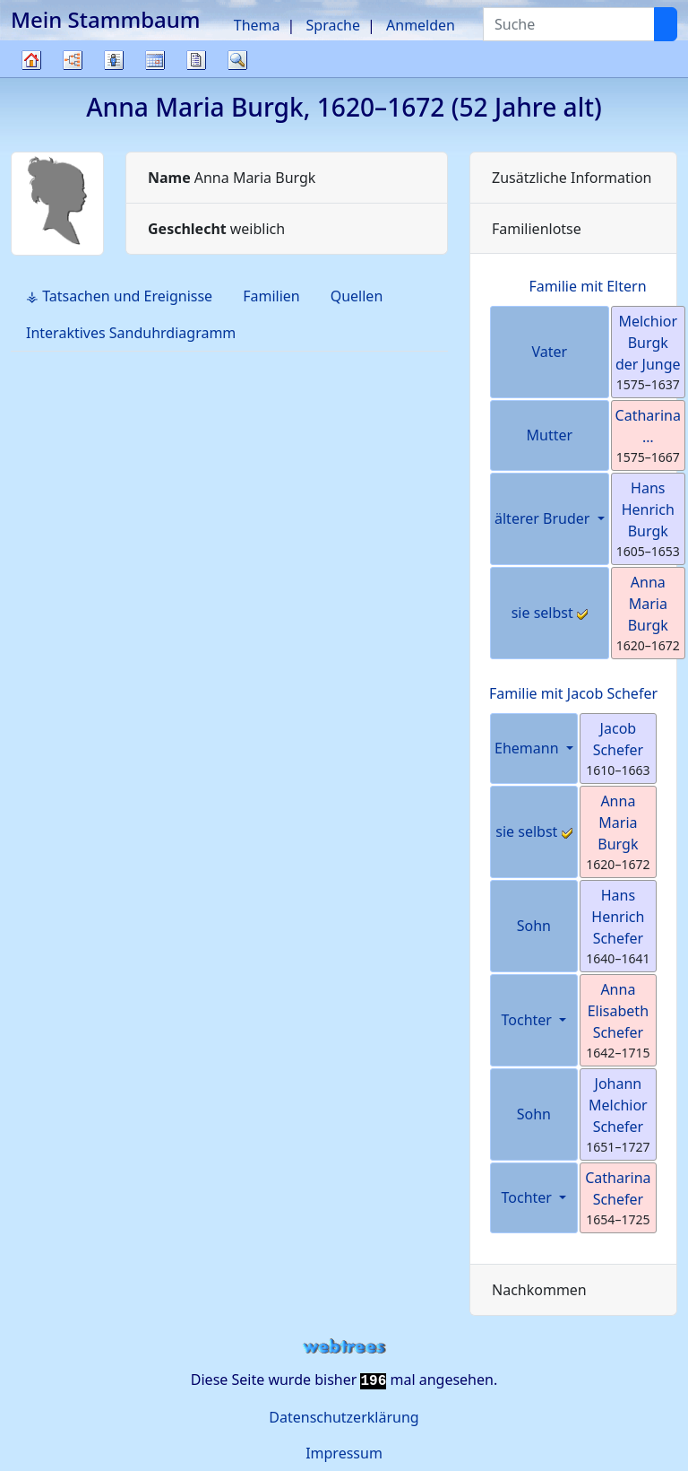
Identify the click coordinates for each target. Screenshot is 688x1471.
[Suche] (665, 24)
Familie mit (573, 693)
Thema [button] (257, 25)
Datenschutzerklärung (343, 1417)
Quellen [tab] (357, 296)
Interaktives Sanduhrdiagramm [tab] (131, 333)
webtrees (344, 1346)
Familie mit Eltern (587, 286)
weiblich (216, 228)
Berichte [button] (196, 60)
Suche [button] (237, 60)
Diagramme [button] (72, 60)
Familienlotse (536, 229)
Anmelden (420, 25)
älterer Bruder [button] (544, 518)
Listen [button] (114, 60)
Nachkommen (539, 1290)
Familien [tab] (271, 296)
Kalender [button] (155, 60)
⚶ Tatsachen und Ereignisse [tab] (119, 296)
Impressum (344, 1453)
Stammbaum (31, 76)
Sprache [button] (333, 25)
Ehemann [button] (528, 748)
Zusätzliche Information (572, 177)
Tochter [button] (529, 1020)
